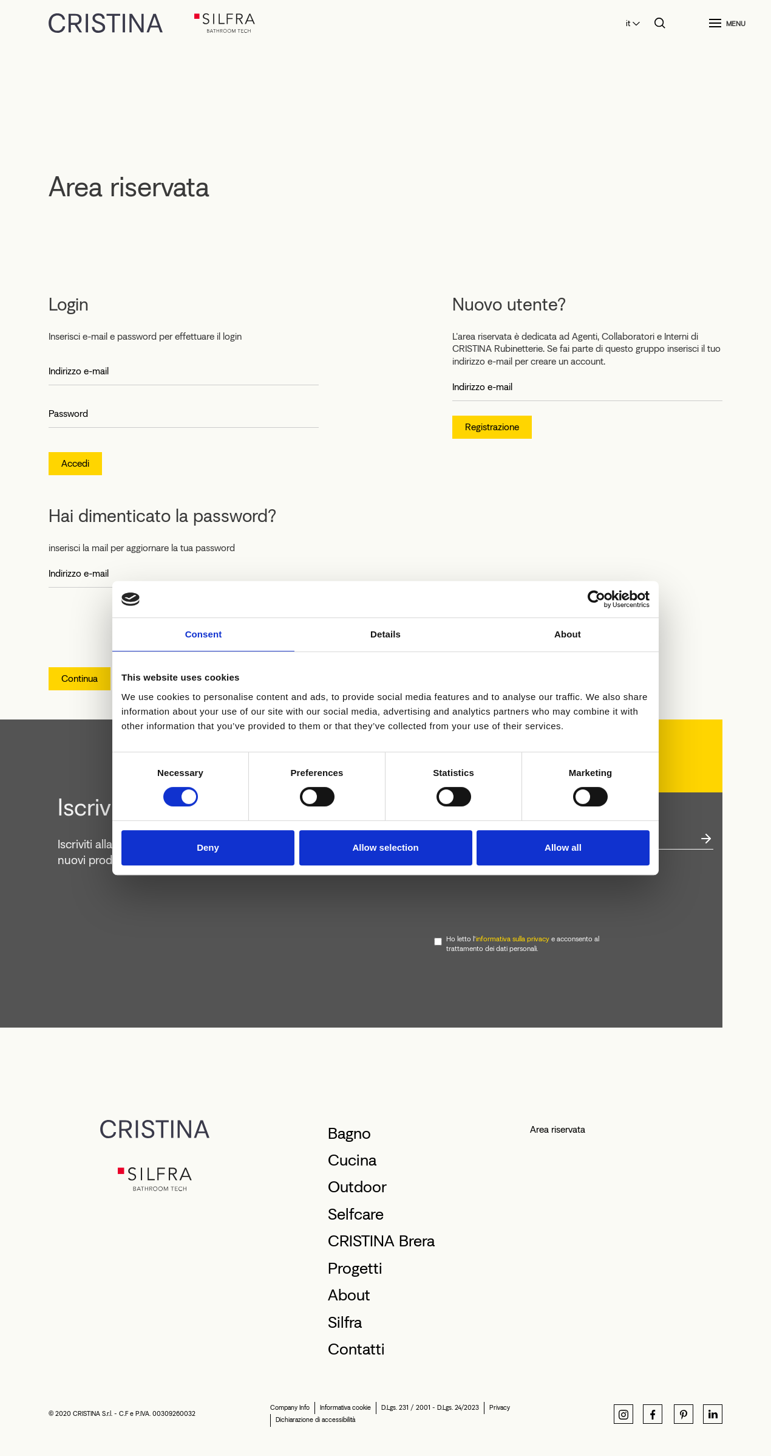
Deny (208, 847)
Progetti (355, 1268)
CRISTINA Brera (381, 1241)
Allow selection (385, 847)
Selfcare (356, 1214)
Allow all (563, 847)
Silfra (345, 1322)
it (628, 23)
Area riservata (557, 1129)
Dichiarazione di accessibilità (315, 1420)
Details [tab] (385, 634)
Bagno (349, 1133)
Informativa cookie (345, 1408)
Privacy (499, 1408)
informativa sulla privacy (512, 939)
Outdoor (357, 1187)
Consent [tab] (203, 634)
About (349, 1295)
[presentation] (526, 892)
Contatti (356, 1349)
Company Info (290, 1408)
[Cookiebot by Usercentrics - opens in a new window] (596, 599)
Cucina (352, 1160)
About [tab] (567, 634)
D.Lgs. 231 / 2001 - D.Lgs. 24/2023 (430, 1408)
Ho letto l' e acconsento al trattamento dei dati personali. (522, 944)
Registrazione (492, 427)
